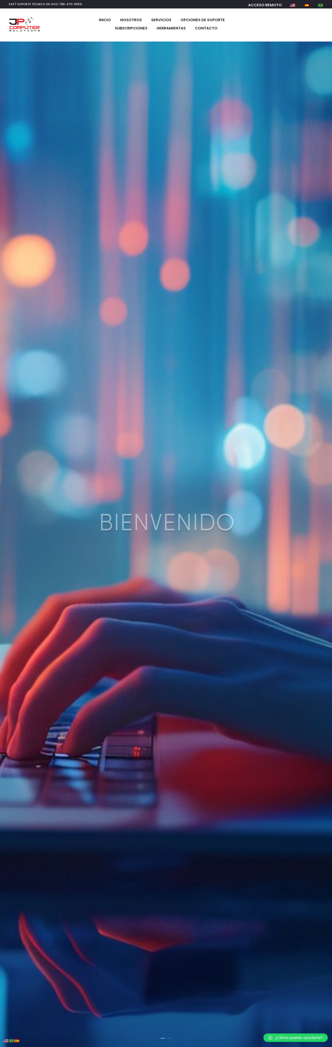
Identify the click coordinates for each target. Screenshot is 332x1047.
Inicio (105, 19)
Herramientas (171, 28)
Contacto (206, 28)
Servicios (161, 19)
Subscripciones (131, 28)
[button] (295, 1037)
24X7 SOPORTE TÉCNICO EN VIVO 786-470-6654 (45, 4)
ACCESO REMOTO (265, 5)
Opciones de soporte (203, 19)
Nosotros (131, 19)
